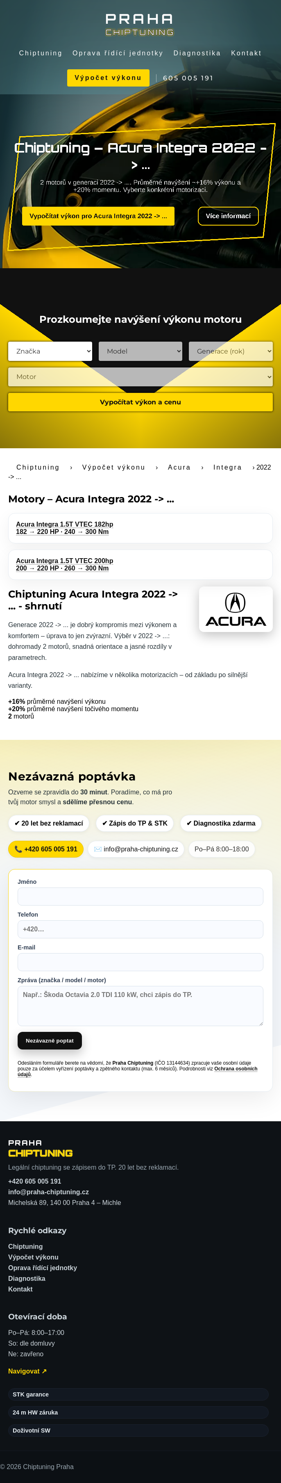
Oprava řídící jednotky (118, 53)
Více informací (223, 216)
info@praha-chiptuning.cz (48, 1192)
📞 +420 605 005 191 (45, 849)
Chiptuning (41, 53)
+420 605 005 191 (34, 1181)
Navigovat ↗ (27, 1371)
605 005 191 (188, 78)
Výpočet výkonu (108, 77)
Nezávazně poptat (50, 1041)
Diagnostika (198, 53)
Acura (179, 467)
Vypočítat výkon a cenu (140, 402)
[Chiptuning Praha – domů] (40, 1148)
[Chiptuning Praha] (140, 23)
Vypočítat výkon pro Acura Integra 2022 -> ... (99, 216)
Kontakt (246, 53)
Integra (227, 467)
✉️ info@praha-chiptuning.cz (136, 849)
